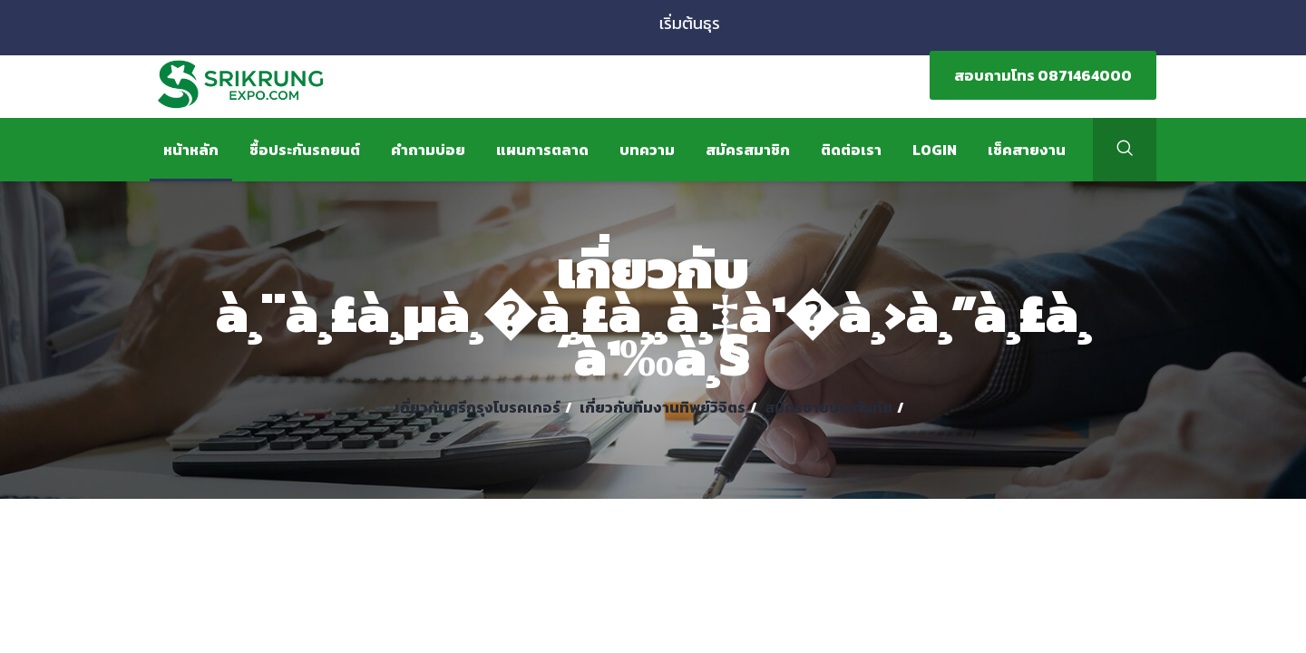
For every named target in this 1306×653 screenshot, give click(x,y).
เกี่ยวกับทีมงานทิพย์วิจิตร (663, 407)
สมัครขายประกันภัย (828, 407)
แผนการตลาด (542, 150)
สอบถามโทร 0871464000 (1043, 75)
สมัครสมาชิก (748, 150)
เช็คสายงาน (1027, 150)
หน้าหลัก (191, 150)
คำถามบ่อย (428, 150)
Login (934, 150)
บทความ (647, 150)
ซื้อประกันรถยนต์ (304, 150)
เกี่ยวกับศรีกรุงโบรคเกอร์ (477, 407)
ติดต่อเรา (851, 150)
